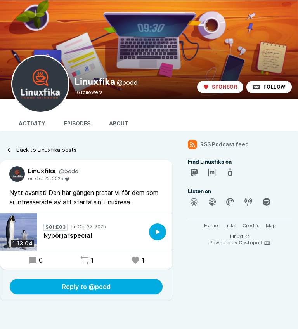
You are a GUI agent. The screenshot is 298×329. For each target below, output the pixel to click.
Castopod (255, 243)
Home (211, 225)
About (118, 123)
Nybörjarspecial (67, 235)
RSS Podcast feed (218, 144)
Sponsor (220, 87)
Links (230, 225)
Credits (251, 225)
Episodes (77, 123)
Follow (269, 87)
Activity (32, 123)
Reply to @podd (86, 287)
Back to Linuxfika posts (41, 149)
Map (271, 225)
